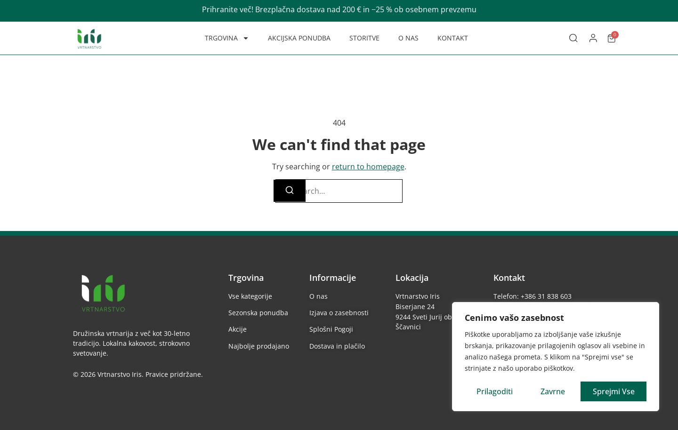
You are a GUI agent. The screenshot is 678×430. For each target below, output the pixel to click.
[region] (555, 356)
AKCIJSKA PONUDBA (299, 37)
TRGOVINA (227, 38)
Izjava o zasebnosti (339, 312)
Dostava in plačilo (337, 346)
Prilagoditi (494, 391)
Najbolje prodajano (258, 346)
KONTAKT (452, 37)
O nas (318, 296)
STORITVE (364, 37)
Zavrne (553, 391)
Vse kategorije (250, 296)
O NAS (408, 37)
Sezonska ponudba (258, 312)
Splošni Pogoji (331, 329)
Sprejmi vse (614, 391)
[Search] (290, 191)
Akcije (237, 329)
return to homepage (368, 166)
